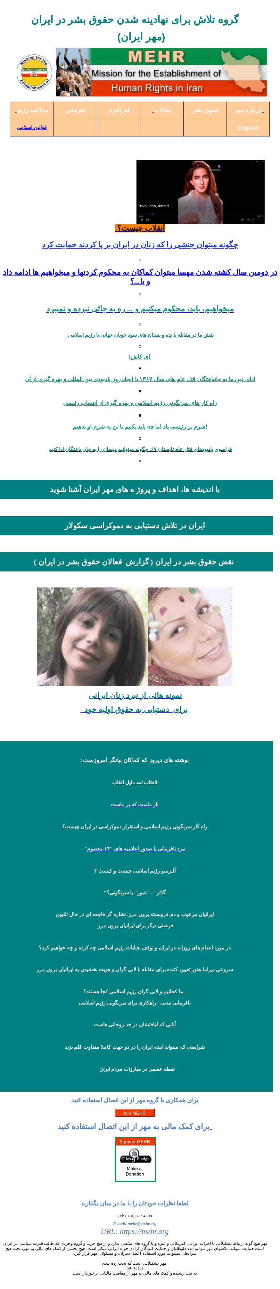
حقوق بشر (205, 110)
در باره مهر (248, 110)
